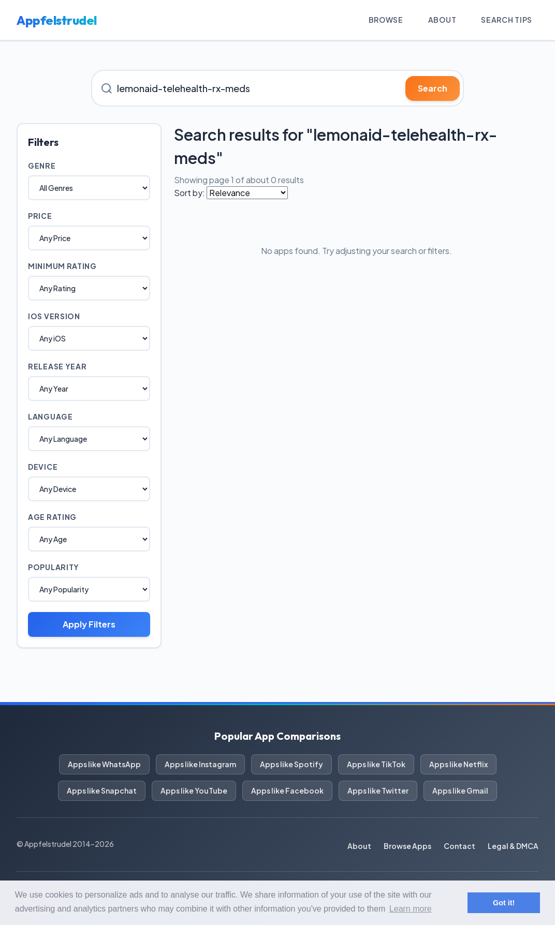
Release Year (57, 366)
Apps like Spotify (291, 764)
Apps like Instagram (200, 764)
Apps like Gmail (460, 790)
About (442, 19)
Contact (459, 846)
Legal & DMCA (513, 846)
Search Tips (506, 19)
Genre (42, 165)
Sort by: (189, 192)
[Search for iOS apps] (277, 88)
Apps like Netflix (458, 764)
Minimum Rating (62, 266)
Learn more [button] (410, 908)
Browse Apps (407, 846)
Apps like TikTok (376, 764)
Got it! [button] (504, 903)
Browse (386, 19)
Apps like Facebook (287, 790)
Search (432, 88)
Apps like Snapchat (102, 790)
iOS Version (54, 316)
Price (40, 215)
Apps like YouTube (193, 790)
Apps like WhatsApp (104, 764)
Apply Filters (89, 624)
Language (50, 416)
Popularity (53, 567)
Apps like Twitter (377, 790)
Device (42, 466)
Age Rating (52, 516)
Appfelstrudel (57, 20)
